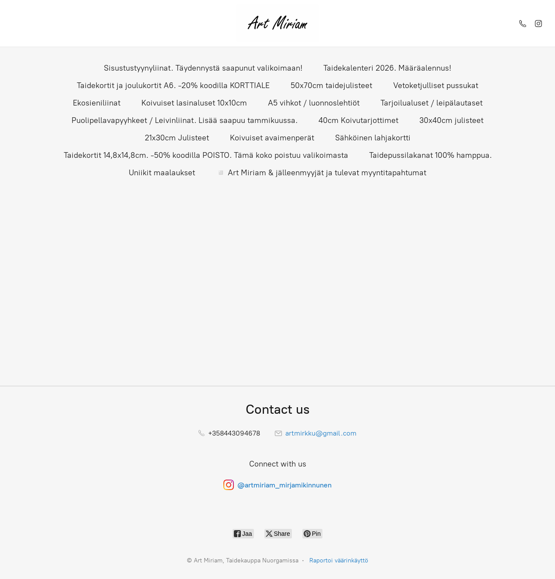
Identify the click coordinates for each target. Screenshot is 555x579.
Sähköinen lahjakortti (373, 138)
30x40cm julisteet (451, 120)
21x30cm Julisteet (177, 138)
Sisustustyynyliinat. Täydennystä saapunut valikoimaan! (203, 68)
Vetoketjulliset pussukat (435, 85)
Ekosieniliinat (96, 103)
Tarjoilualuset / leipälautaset (431, 103)
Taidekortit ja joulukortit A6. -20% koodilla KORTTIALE (173, 85)
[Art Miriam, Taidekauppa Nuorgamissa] (277, 23)
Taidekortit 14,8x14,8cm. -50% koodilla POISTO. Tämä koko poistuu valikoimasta (206, 155)
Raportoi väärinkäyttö (338, 560)
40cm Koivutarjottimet (358, 120)
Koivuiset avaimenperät (272, 138)
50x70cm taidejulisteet (331, 85)
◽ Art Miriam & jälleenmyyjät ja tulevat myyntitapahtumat (321, 172)
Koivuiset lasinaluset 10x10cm (194, 103)
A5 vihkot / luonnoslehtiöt (314, 103)
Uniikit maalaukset (162, 172)
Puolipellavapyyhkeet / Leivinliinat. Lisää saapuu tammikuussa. (185, 120)
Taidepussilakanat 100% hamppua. (430, 155)
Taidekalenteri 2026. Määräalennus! (387, 68)
